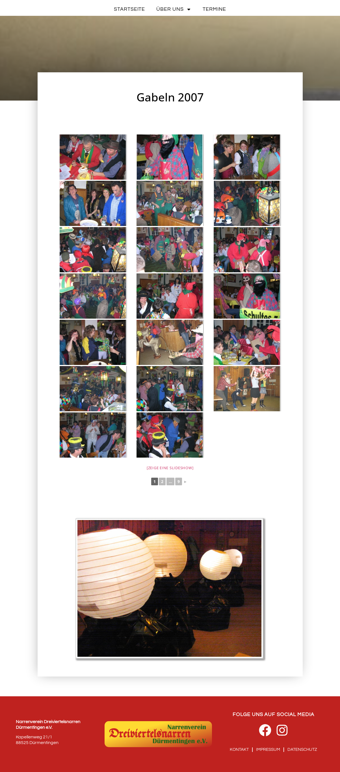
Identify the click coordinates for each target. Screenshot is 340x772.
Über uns (173, 9)
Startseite (129, 9)
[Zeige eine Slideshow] (170, 467)
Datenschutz (302, 749)
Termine (214, 9)
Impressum (268, 749)
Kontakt (239, 749)
